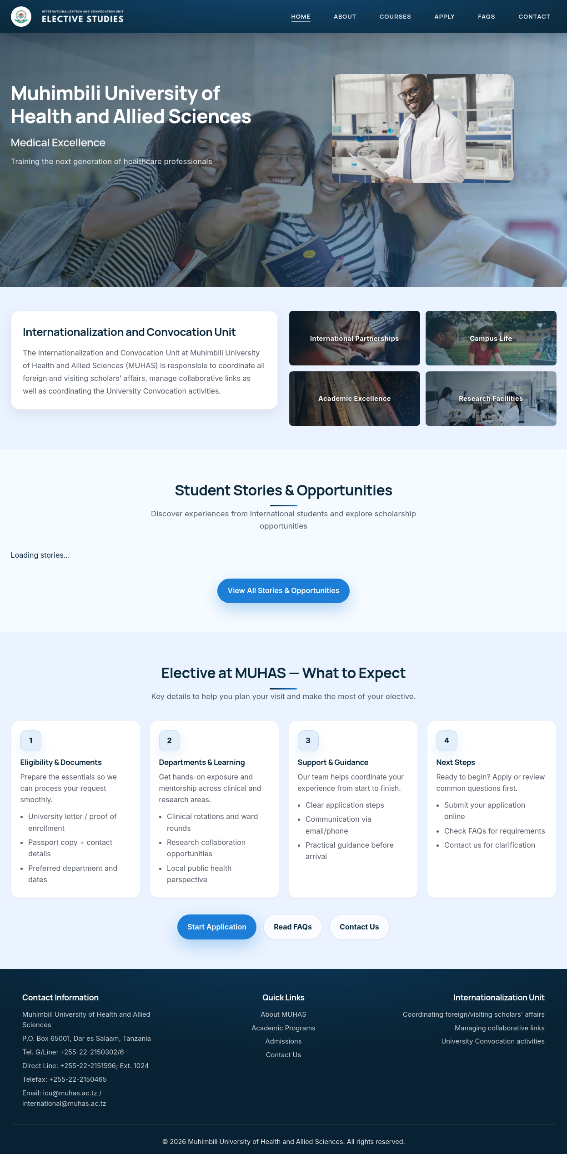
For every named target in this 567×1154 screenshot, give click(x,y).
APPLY (445, 16)
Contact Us (359, 926)
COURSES (395, 16)
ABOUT (345, 16)
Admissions (283, 1041)
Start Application (216, 926)
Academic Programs (283, 1028)
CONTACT (535, 16)
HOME (301, 16)
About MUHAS (283, 1014)
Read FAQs (293, 926)
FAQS (486, 16)
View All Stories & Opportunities (284, 590)
